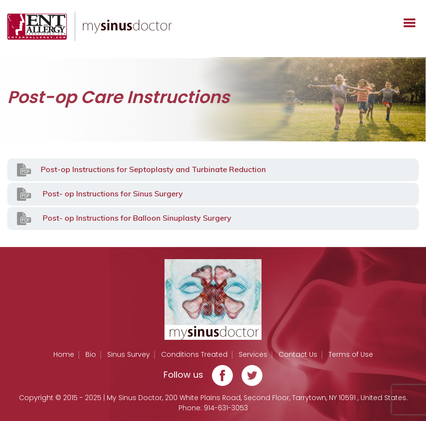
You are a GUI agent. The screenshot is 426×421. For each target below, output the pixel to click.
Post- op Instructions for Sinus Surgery (100, 194)
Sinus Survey (128, 354)
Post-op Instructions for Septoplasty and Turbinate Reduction (141, 169)
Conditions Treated (194, 354)
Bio (90, 354)
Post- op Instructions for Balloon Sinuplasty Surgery (124, 218)
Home (63, 354)
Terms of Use (350, 354)
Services (253, 354)
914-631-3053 (226, 408)
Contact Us (298, 354)
